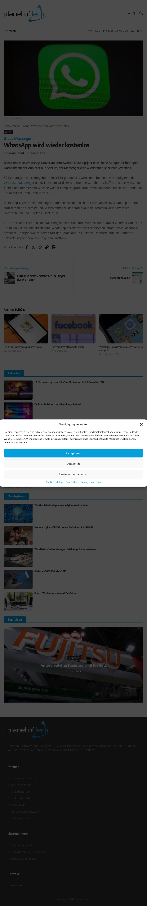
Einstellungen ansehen (73, 474)
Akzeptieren (73, 453)
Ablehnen (73, 463)
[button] (141, 424)
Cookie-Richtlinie (55, 482)
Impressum (95, 482)
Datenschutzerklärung (77, 482)
